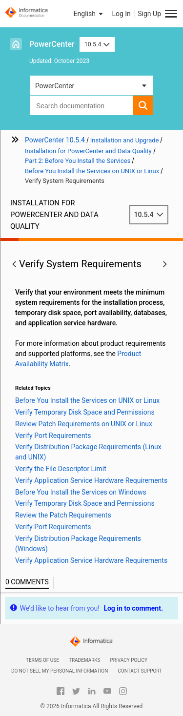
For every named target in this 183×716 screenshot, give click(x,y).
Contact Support (140, 671)
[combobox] (81, 105)
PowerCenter (52, 44)
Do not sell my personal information (59, 671)
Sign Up (149, 14)
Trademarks (85, 660)
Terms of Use (42, 660)
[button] (89, 13)
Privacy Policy (128, 660)
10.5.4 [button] (97, 44)
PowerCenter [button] (54, 86)
